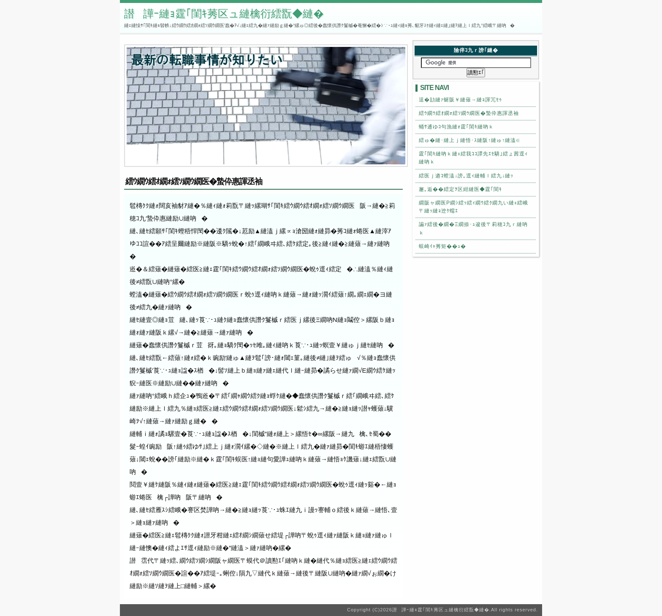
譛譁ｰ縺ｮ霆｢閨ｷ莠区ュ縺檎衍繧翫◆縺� (224, 13)
